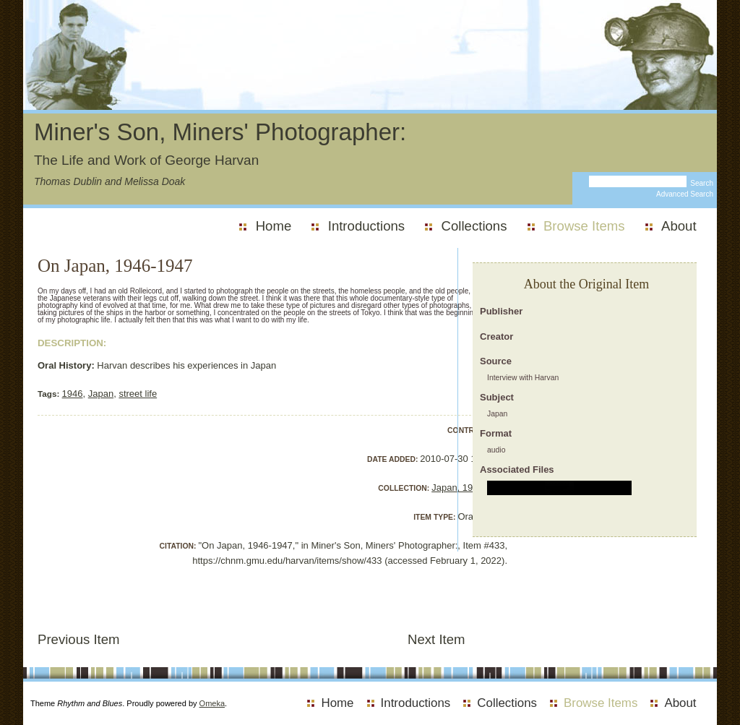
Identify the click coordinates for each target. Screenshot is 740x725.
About (679, 225)
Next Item (436, 639)
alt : (559, 488)
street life (138, 393)
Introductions (366, 225)
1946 (72, 393)
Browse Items (584, 225)
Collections (474, 225)
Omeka (212, 703)
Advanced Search (684, 194)
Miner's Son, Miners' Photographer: (220, 132)
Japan (100, 393)
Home (274, 225)
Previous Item (79, 639)
